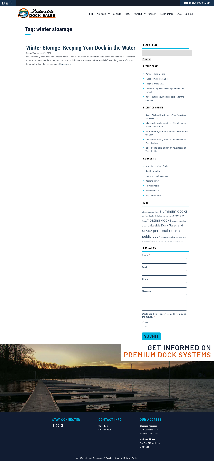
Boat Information (153, 171)
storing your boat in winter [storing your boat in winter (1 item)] (151, 241)
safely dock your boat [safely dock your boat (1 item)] (168, 237)
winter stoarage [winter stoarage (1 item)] (178, 241)
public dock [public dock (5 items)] (151, 236)
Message (146, 291)
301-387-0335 (104, 429)
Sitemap (119, 457)
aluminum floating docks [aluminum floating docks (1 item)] (150, 216)
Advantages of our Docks (157, 166)
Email (146, 267)
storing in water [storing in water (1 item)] (181, 237)
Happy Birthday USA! (154, 84)
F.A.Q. (179, 13)
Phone (145, 279)
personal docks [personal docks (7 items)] (166, 230)
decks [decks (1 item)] (171, 216)
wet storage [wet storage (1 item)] (168, 241)
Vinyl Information (153, 195)
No (146, 327)
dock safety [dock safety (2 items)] (178, 215)
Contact (189, 13)
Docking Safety (152, 181)
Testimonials (166, 13)
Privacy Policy (131, 457)
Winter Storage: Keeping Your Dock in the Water (80, 47)
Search (146, 59)
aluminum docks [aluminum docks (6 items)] (173, 211)
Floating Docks (152, 186)
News (127, 13)
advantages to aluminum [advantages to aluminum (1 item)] (150, 212)
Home (90, 13)
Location (137, 13)
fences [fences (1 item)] (144, 221)
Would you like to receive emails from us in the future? (164, 315)
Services (117, 13)
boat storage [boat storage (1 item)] (163, 216)
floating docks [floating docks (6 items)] (159, 220)
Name (146, 255)
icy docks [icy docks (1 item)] (175, 221)
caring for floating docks (156, 176)
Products (102, 13)
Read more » (65, 64)
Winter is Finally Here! (155, 74)
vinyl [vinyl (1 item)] (161, 241)
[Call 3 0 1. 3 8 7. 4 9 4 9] (203, 3)
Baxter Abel (150, 115)
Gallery (152, 13)
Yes (146, 322)
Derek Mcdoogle (152, 131)
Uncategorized (152, 191)
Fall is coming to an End (156, 79)
